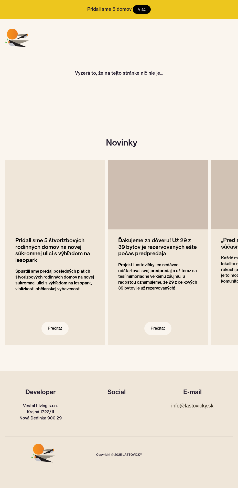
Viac (142, 9)
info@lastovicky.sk (192, 405)
